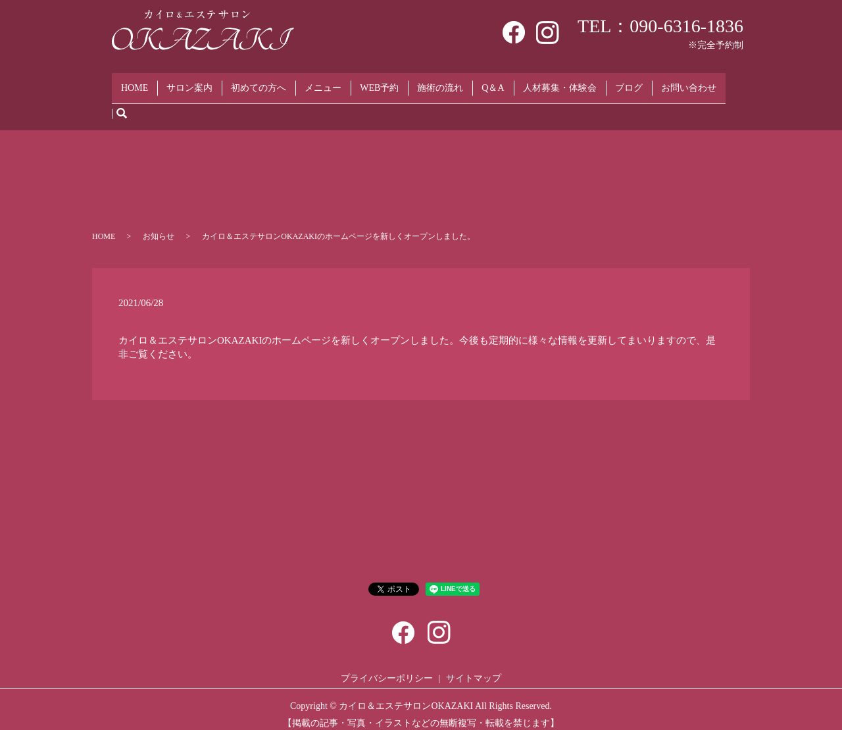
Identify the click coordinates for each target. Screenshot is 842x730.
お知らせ (158, 226)
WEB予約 (379, 83)
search (122, 103)
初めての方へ (258, 83)
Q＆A (493, 83)
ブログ (629, 83)
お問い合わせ (688, 83)
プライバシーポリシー (387, 668)
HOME (134, 83)
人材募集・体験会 (560, 83)
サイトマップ (473, 668)
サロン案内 (189, 83)
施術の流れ (440, 83)
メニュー (323, 83)
